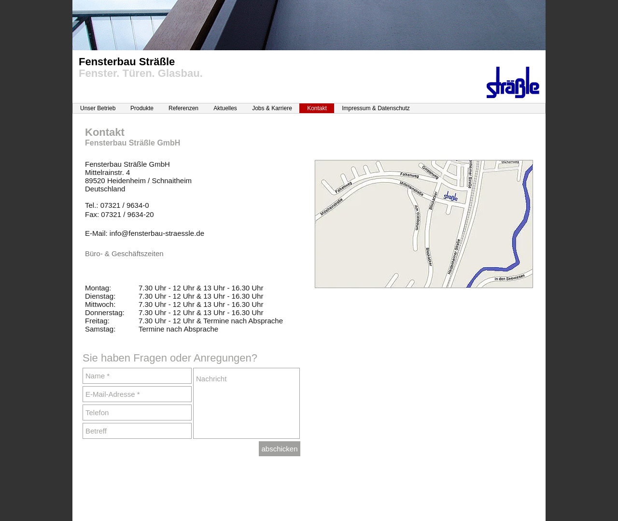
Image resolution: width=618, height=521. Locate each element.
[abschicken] (279, 448)
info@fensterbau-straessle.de (157, 233)
